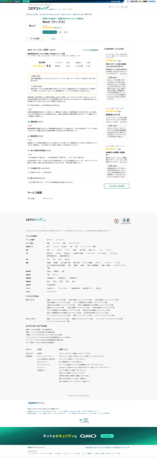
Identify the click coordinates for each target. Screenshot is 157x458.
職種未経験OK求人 (65, 256)
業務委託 (56, 271)
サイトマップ (40, 367)
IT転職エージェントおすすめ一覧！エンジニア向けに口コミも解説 (44, 335)
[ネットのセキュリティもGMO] (15, 1)
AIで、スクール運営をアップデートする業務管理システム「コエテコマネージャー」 (82, 364)
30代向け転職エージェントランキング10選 (106, 300)
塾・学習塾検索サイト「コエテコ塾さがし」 (71, 362)
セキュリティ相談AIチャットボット (90, 411)
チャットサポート (63, 288)
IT (53, 250)
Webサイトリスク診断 (75, 411)
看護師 (75, 265)
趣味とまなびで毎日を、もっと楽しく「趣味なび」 (73, 378)
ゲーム (101, 250)
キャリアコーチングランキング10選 (104, 315)
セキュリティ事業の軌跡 (103, 413)
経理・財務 (76, 262)
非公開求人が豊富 (78, 253)
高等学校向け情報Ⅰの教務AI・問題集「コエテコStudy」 (74, 376)
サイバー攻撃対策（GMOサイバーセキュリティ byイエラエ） (52, 413)
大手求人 (58, 253)
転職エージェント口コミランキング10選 (58, 319)
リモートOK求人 (102, 253)
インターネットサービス (32, 453)
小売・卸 (59, 250)
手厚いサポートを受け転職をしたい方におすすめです (116, 65)
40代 (60, 259)
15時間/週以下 (62, 278)
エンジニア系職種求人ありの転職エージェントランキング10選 (90, 302)
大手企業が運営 (51, 285)
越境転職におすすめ (113, 114)
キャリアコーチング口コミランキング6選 (58, 321)
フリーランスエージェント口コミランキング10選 (109, 319)
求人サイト (50, 240)
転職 (48, 243)
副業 (64, 243)
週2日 (54, 281)
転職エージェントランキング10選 (56, 300)
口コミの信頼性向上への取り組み (46, 359)
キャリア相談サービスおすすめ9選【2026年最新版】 (40, 342)
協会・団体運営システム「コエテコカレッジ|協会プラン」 (75, 381)
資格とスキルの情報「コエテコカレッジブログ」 (72, 373)
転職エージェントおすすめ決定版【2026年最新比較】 (40, 332)
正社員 (49, 271)
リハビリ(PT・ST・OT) (119, 265)
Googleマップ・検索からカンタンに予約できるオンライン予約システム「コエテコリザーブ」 (84, 367)
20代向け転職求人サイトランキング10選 (78, 307)
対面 (48, 274)
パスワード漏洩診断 (63, 411)
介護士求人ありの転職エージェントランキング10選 (61, 305)
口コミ (53, 39)
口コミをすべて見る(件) (116, 186)
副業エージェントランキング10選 (82, 315)
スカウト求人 (113, 253)
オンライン (56, 274)
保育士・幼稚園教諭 (92, 265)
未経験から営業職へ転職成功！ (115, 153)
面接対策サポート (88, 288)
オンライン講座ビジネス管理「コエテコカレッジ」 (73, 370)
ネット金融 (96, 453)
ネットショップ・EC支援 (46, 453)
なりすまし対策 (92, 413)
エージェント (59, 240)
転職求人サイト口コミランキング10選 (82, 319)
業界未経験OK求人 (52, 256)
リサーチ (84, 453)
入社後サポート (51, 288)
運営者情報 (29, 356)
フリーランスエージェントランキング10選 (58, 315)
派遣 (63, 271)
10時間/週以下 (73, 278)
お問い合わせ (29, 353)
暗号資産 (103, 453)
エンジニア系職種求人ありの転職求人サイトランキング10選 (63, 310)
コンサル (108, 250)
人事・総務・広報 (65, 262)
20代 (59, 32)
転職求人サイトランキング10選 (55, 307)
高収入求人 (50, 253)
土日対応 (98, 288)
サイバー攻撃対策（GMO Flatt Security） (77, 413)
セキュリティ (66, 453)
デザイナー (98, 262)
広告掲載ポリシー (42, 370)
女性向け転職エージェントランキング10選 (58, 302)
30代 (65, 32)
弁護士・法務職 (105, 265)
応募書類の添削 (75, 288)
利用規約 (39, 353)
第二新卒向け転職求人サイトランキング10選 (96, 313)
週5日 (73, 281)
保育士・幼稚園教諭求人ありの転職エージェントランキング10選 (95, 305)
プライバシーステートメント (45, 356)
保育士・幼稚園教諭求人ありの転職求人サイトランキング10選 (64, 313)
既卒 (76, 246)
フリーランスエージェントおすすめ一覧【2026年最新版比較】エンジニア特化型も (48, 337)
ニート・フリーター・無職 (88, 246)
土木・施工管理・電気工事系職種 (56, 265)
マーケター (118, 262)
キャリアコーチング (49, 32)
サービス (67, 250)
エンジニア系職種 (87, 262)
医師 (69, 265)
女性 (71, 246)
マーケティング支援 (75, 453)
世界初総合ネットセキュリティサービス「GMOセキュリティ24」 (42, 411)
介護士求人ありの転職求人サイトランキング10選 (96, 310)
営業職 (49, 262)
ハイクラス (56, 246)
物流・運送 (83, 250)
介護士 (49, 268)
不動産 (74, 250)
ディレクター (108, 262)
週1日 (48, 281)
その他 (118, 453)
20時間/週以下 (51, 278)
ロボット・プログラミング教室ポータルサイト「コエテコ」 (75, 353)
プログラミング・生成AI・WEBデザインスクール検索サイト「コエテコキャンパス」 (82, 356)
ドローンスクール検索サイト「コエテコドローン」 (73, 359)
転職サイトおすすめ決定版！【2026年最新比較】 (39, 329)
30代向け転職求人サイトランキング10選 (103, 307)
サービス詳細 (35, 39)
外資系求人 (67, 253)
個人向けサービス (111, 453)
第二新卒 (64, 246)
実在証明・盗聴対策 (31, 413)
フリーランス (56, 243)
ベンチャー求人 (90, 253)
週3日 (61, 281)
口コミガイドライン (42, 362)
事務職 (55, 262)
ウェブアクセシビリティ (43, 364)
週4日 (67, 281)
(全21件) (58, 28)
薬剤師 (82, 265)
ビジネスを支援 (57, 453)
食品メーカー (92, 250)
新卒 (48, 246)
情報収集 (90, 453)
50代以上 (66, 259)
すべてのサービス (51, 291)
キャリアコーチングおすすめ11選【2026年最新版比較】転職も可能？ (45, 340)
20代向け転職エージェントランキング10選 (80, 300)
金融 (48, 250)
